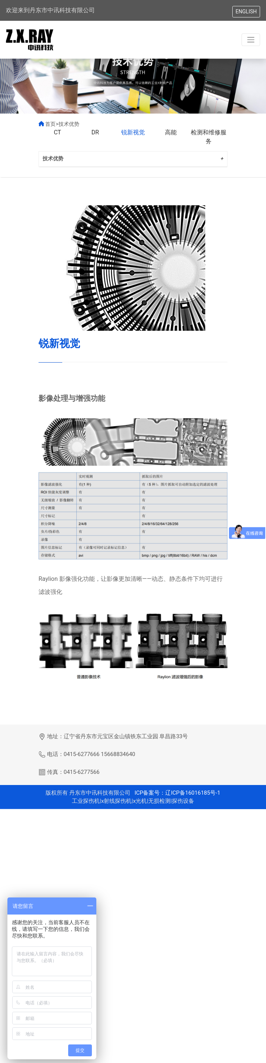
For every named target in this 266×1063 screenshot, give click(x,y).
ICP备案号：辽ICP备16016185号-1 (176, 803)
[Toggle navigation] (251, 39)
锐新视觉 (133, 139)
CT (57, 139)
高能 (171, 139)
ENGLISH (246, 11)
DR (95, 139)
